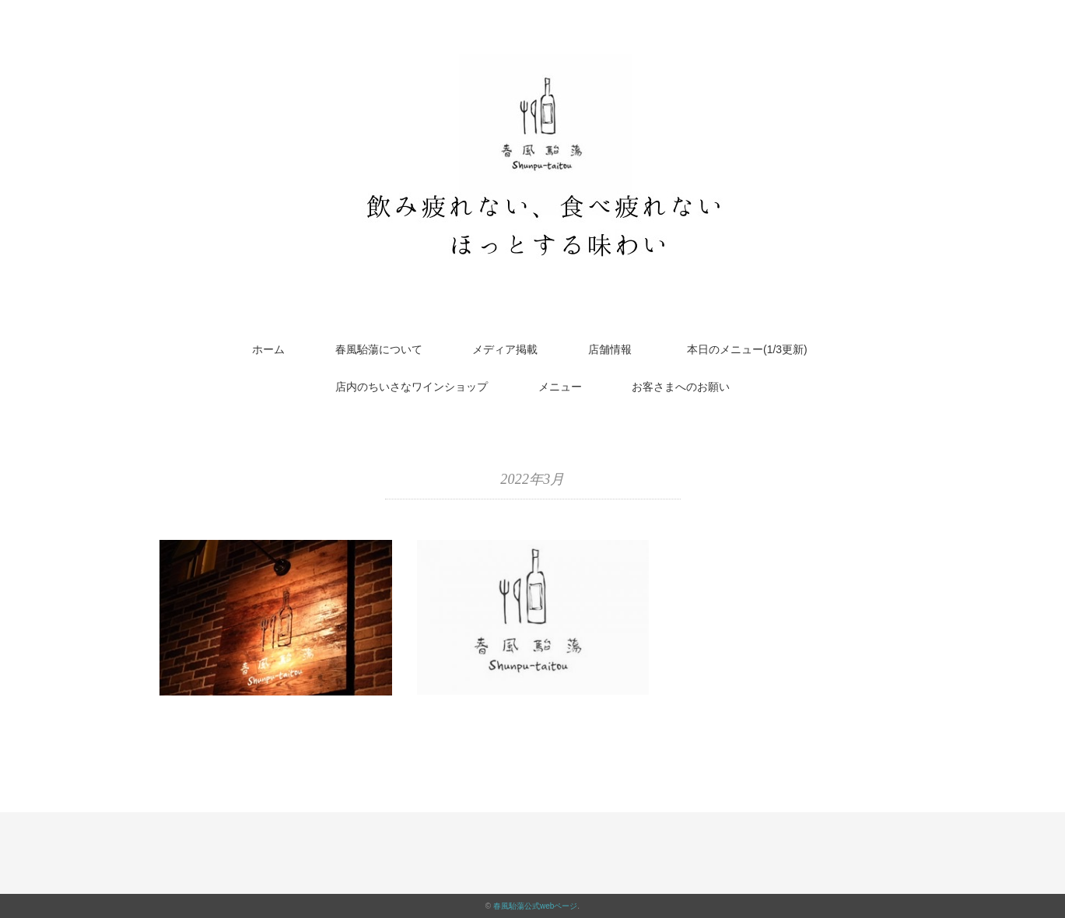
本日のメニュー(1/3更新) (752, 349)
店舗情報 (610, 349)
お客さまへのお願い (681, 386)
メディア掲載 (505, 349)
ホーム (268, 349)
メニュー (560, 386)
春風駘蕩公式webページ (535, 906)
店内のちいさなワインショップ (411, 386)
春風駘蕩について (378, 349)
